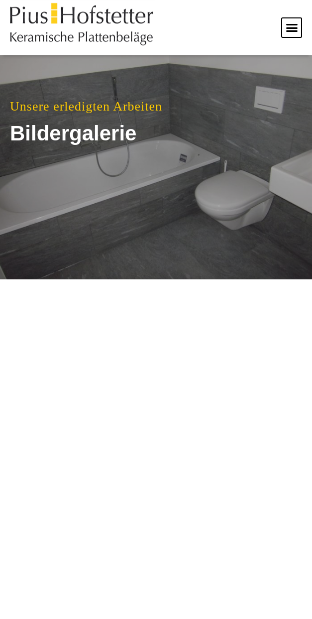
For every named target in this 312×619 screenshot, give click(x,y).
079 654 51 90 (225, 563)
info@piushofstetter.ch (214, 594)
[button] (291, 27)
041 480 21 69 (223, 551)
